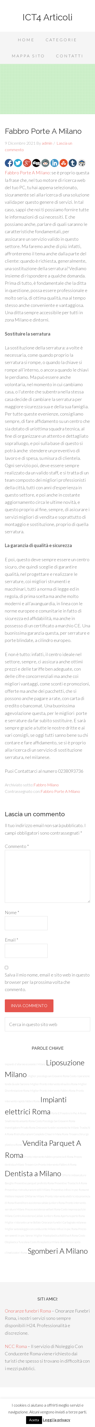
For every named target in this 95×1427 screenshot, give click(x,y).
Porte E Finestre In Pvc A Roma (68, 1113)
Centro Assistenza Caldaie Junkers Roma (36, 1215)
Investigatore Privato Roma (20, 1127)
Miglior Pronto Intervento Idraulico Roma (53, 1084)
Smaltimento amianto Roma (20, 1121)
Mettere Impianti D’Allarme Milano (24, 1196)
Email (11, 940)
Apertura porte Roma (73, 1215)
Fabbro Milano (46, 784)
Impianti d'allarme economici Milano (25, 1064)
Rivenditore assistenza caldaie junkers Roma (39, 1202)
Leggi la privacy (56, 1419)
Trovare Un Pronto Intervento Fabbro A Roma (50, 1164)
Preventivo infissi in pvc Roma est (70, 1189)
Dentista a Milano (33, 1173)
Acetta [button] (34, 1420)
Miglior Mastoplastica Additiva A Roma (56, 1235)
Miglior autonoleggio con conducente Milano (30, 1229)
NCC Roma (16, 1346)
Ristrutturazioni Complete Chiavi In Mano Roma (41, 1134)
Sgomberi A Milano (58, 1250)
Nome (12, 912)
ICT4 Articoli (47, 17)
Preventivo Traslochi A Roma (70, 1183)
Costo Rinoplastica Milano (45, 1242)
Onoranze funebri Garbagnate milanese (64, 1222)
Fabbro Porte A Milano (27, 172)
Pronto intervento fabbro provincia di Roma (48, 1156)
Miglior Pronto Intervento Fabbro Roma (52, 1090)
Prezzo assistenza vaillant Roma (42, 1209)
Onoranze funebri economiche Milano (57, 1127)
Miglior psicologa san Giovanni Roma (48, 1076)
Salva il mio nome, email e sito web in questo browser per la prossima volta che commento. (47, 982)
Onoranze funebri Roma (28, 1311)
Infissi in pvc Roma (67, 1229)
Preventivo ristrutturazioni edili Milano (27, 1189)
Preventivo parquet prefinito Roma (34, 1183)
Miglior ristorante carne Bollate (23, 1222)
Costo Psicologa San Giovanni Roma (55, 1121)
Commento (17, 846)
